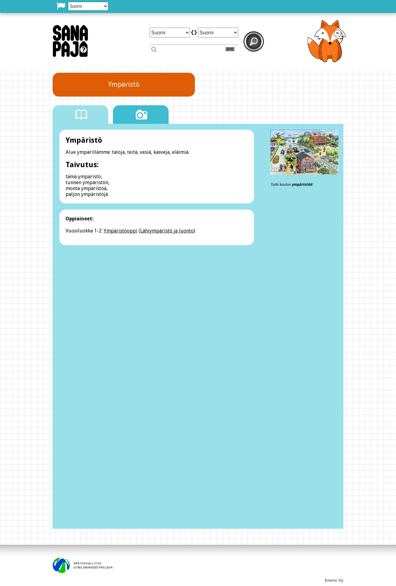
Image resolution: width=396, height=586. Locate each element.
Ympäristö (124, 84)
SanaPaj (70, 41)
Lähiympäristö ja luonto (167, 231)
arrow (194, 32)
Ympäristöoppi (120, 231)
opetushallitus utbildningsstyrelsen (82, 565)
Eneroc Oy (334, 580)
